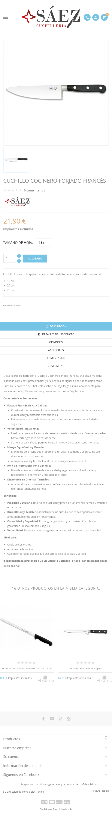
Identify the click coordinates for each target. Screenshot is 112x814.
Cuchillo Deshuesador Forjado (85, 668)
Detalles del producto (58, 334)
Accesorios (56, 350)
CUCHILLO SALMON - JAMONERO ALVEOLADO (26, 668)
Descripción (57, 326)
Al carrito (35, 258)
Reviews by (12, 305)
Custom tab (56, 366)
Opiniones (56, 342)
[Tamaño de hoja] (44, 242)
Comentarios (56, 358)
